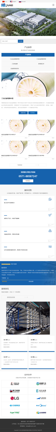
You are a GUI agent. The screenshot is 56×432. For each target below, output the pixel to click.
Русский (23, 1)
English (14, 1)
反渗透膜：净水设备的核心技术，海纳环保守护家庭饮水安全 (14, 343)
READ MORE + (7, 347)
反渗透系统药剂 (15, 68)
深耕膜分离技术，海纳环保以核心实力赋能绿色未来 (41, 343)
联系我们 (32, 113)
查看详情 (23, 113)
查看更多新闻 (17, 297)
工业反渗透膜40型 (41, 59)
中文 (6, 1)
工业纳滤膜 (15, 63)
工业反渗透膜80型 (14, 59)
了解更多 (28, 165)
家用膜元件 (41, 63)
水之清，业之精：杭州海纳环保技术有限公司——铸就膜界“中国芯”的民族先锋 (14, 361)
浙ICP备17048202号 (37, 430)
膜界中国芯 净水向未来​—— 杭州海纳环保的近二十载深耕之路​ (41, 361)
